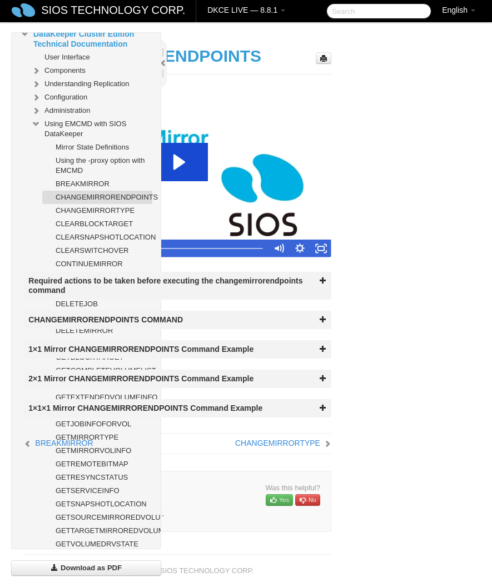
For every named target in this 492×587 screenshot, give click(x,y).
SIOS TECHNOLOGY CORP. (113, 10)
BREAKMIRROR (83, 184)
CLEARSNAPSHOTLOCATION (104, 237)
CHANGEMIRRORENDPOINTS (104, 197)
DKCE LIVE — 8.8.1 (246, 10)
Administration (60, 110)
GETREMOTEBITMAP (92, 464)
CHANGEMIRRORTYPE (95, 210)
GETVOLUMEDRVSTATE (97, 544)
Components (58, 70)
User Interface (67, 57)
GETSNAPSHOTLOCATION (101, 504)
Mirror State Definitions (92, 147)
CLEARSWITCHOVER (92, 250)
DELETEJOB (77, 304)
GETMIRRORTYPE (87, 437)
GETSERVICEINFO (88, 490)
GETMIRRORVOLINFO (93, 450)
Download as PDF (86, 568)
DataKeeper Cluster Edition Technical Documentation (77, 37)
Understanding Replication (80, 84)
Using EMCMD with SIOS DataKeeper (78, 127)
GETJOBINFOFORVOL (93, 424)
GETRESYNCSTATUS (92, 477)
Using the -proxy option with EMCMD (100, 165)
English (458, 10)
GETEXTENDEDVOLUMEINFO (104, 397)
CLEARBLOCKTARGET (94, 224)
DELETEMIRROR (84, 330)
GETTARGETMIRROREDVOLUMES (104, 530)
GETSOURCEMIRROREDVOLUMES (104, 517)
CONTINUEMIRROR (89, 264)
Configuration (59, 97)
